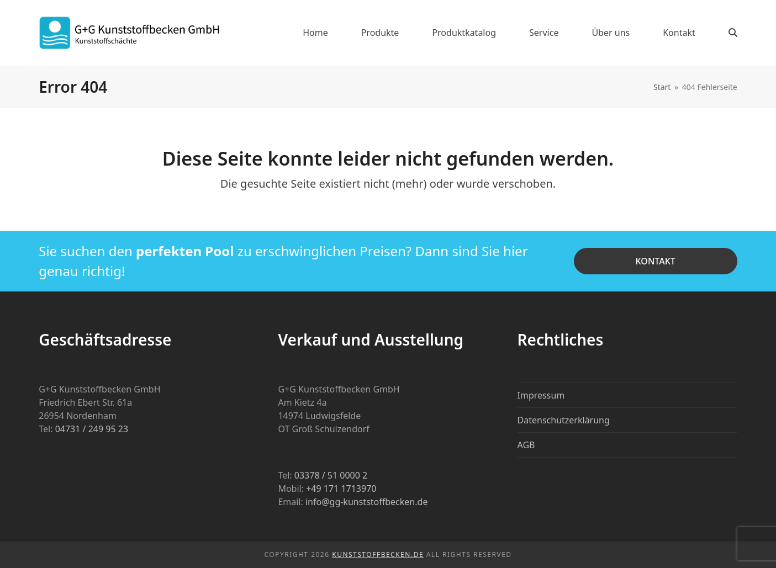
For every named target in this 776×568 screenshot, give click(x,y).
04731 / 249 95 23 (91, 429)
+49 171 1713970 (341, 488)
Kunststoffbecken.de (378, 554)
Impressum (541, 395)
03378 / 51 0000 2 (330, 475)
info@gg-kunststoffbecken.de (366, 502)
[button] (733, 32)
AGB (526, 445)
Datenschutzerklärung (564, 420)
